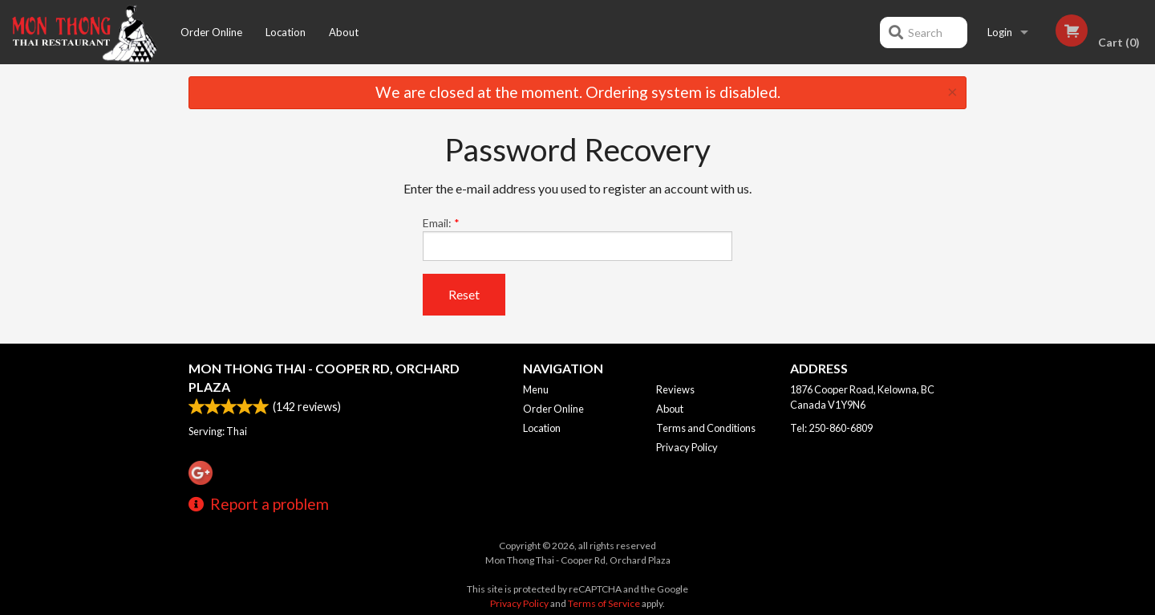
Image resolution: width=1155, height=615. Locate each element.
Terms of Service (604, 603)
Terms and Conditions (706, 428)
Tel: (831, 428)
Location (285, 32)
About (344, 32)
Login (999, 32)
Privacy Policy (687, 447)
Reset (464, 294)
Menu (536, 389)
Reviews (675, 389)
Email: (578, 238)
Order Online (211, 32)
